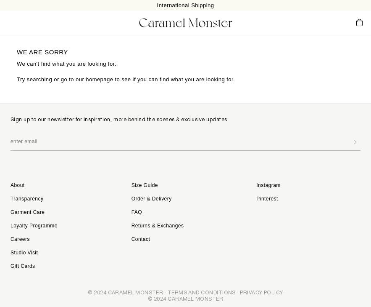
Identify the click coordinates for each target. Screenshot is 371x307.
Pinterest (267, 199)
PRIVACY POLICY (261, 292)
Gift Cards (23, 266)
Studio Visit (24, 253)
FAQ (137, 212)
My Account (325, 22)
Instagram (268, 185)
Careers (20, 239)
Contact (141, 239)
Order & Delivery (152, 199)
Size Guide (145, 185)
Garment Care (28, 212)
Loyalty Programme (34, 226)
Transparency (27, 199)
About (18, 185)
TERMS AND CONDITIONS (202, 292)
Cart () (359, 23)
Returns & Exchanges (158, 226)
